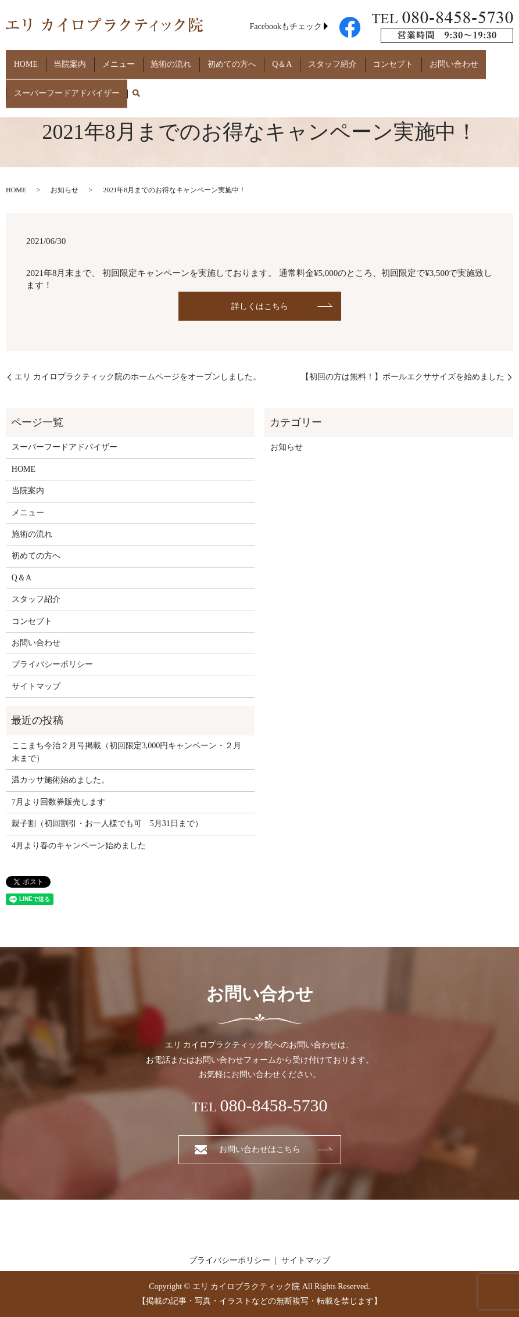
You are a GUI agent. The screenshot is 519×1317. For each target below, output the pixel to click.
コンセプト (334, 59)
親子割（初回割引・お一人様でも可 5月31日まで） (107, 823)
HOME (22, 59)
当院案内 (58, 59)
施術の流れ (143, 59)
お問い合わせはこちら (259, 1149)
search (128, 78)
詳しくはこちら (259, 306)
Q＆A (239, 59)
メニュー (99, 59)
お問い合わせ (387, 59)
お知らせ (64, 190)
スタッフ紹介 (281, 59)
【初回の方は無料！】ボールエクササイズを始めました (402, 376)
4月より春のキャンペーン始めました (79, 845)
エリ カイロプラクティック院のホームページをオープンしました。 (138, 376)
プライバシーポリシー (52, 664)
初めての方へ (196, 59)
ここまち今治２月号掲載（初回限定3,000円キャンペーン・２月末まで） (127, 752)
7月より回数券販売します (58, 802)
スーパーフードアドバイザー (63, 78)
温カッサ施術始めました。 (60, 780)
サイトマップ (36, 686)
